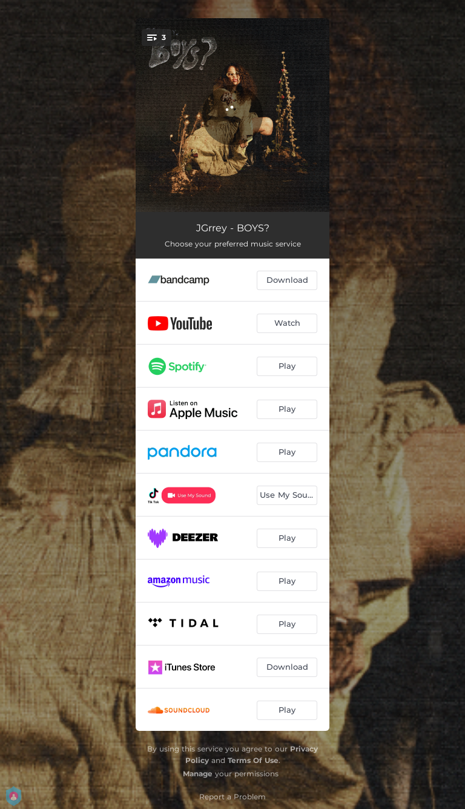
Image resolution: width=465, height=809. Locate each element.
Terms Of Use (253, 760)
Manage (198, 773)
